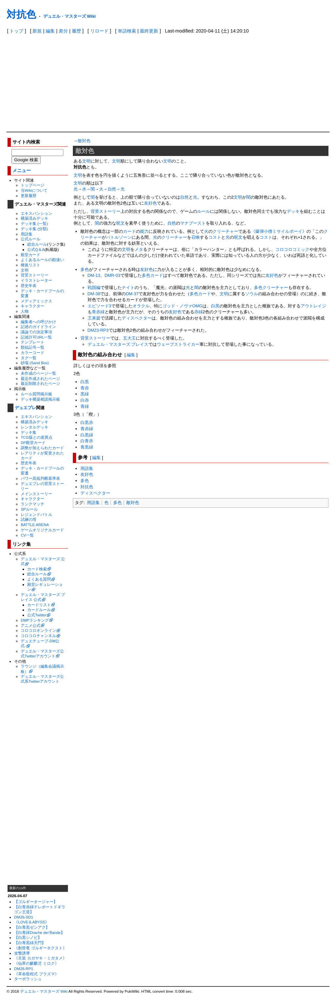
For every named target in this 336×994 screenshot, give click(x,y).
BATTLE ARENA (35, 524)
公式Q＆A (36, 249)
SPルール (29, 509)
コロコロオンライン (38, 630)
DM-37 (132, 293)
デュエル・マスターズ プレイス (118, 344)
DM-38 (94, 293)
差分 (63, 30)
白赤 (84, 400)
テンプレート (32, 342)
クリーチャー (225, 231)
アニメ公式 (30, 625)
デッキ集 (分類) (34, 229)
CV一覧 (27, 535)
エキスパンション (36, 213)
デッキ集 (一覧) (34, 223)
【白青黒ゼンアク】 (32, 927)
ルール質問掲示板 (36, 394)
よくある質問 (39, 579)
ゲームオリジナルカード (42, 530)
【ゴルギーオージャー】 (35, 901)
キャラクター (32, 306)
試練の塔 (28, 519)
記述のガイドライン (38, 326)
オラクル (141, 305)
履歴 (76, 30)
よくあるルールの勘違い (42, 259)
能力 (144, 231)
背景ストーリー (34, 275)
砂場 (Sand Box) (35, 363)
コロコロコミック (292, 249)
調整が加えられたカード (42, 448)
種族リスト (30, 265)
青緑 (84, 406)
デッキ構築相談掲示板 (40, 399)
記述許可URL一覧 (36, 337)
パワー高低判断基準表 (40, 478)
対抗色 (21, 14)
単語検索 (127, 30)
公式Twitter (36, 615)
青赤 (84, 388)
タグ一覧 (28, 358)
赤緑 (198, 311)
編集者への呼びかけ (38, 322)
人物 (25, 311)
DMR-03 (112, 275)
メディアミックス (36, 301)
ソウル (251, 293)
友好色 (150, 203)
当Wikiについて (34, 190)
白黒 (215, 305)
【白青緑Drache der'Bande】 (39, 932)
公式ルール (30, 239)
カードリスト (39, 605)
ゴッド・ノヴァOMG (182, 305)
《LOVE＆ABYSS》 (31, 922)
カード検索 (37, 569)
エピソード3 (99, 305)
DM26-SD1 (23, 917)
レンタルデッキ (34, 427)
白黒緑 (86, 434)
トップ (16, 30)
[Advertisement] (168, 82)
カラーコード (32, 352)
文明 (25, 270)
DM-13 (94, 275)
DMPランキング (35, 620)
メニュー (21, 170)
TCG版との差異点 (36, 437)
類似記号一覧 (32, 347)
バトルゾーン (119, 237)
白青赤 (86, 440)
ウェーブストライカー (178, 344)
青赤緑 (98, 311)
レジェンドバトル (36, 514)
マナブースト (193, 223)
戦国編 (94, 287)
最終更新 (149, 30)
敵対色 (84, 140)
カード (129, 231)
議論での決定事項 (36, 332)
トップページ (32, 185)
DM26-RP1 (23, 968)
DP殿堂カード (33, 442)
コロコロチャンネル (38, 635)
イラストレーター (36, 280)
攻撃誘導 (22, 953)
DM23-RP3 (98, 330)
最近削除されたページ (40, 383)
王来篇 (94, 318)
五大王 (129, 338)
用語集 (26, 234)
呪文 (120, 223)
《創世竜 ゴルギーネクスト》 (40, 948)
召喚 (195, 237)
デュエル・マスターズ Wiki (69, 16)
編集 (50, 30)
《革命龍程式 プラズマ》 (36, 974)
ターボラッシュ (28, 979)
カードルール (39, 609)
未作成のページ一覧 (38, 373)
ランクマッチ (32, 504)
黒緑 (84, 393)
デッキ (293, 211)
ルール (203, 211)
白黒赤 (86, 422)
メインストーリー (36, 494)
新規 (37, 30)
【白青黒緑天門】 (30, 942)
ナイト (128, 287)
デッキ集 (28, 432)
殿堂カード (30, 255)
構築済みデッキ (34, 218)
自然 (112, 189)
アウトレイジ (313, 305)
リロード (99, 30)
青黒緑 (86, 447)
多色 (84, 269)
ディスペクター (137, 318)
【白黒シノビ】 (28, 937)
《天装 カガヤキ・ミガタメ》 (40, 958)
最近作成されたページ (40, 378)
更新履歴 (28, 195)
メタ (139, 249)
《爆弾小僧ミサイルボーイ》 (278, 231)
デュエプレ (25, 407)
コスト (214, 237)
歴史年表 (28, 285)
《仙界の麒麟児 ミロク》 (36, 963)
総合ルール (37, 244)
